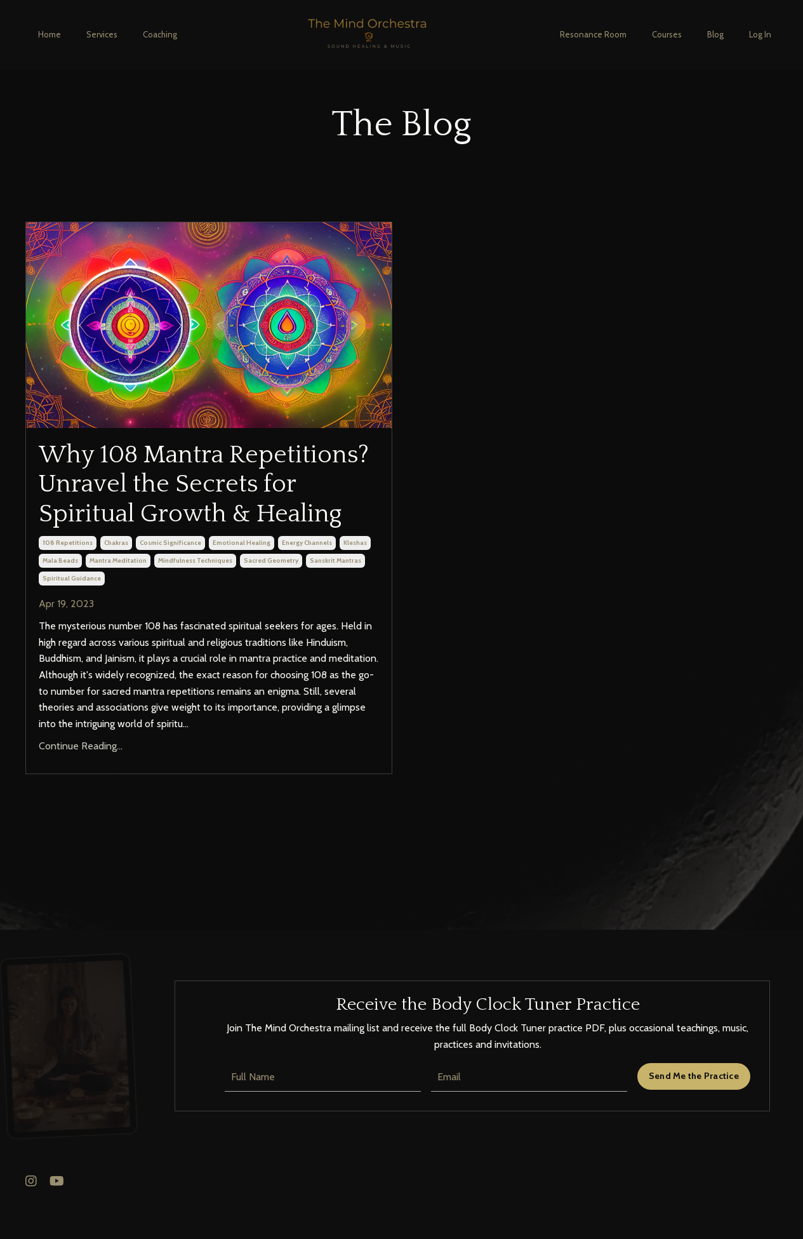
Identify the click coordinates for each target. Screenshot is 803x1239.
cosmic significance (170, 581)
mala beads (60, 599)
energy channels (307, 581)
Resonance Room (593, 34)
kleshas (355, 581)
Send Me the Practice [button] (694, 1114)
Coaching (160, 34)
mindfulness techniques (195, 599)
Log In (760, 34)
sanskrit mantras (335, 599)
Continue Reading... (81, 785)
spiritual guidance (72, 617)
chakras (116, 581)
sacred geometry (271, 599)
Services (101, 34)
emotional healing (241, 581)
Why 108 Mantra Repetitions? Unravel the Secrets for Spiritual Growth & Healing (208, 504)
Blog (715, 34)
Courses (667, 34)
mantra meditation (118, 599)
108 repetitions (68, 581)
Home (49, 34)
